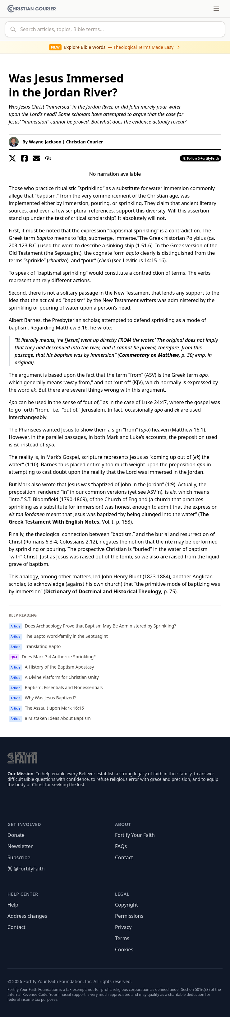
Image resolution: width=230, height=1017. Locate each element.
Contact (124, 857)
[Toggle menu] (216, 8)
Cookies (124, 949)
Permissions (129, 915)
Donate (16, 835)
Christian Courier (84, 142)
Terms (122, 938)
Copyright (126, 904)
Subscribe (18, 857)
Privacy (123, 927)
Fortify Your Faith (135, 835)
